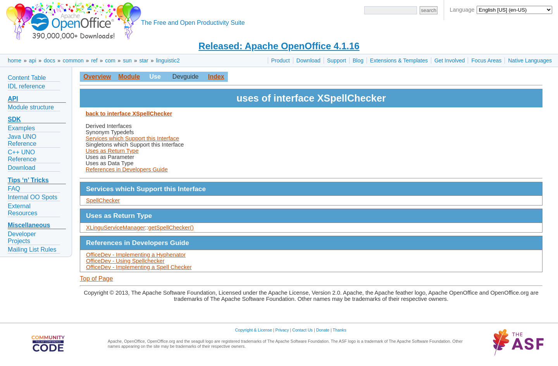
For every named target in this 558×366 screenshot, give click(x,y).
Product (280, 60)
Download (308, 60)
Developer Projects (22, 237)
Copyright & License (253, 330)
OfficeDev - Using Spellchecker (125, 261)
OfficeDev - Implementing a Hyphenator (136, 255)
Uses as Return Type (112, 151)
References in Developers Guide (127, 169)
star (143, 60)
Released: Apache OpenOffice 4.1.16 (278, 46)
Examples (21, 128)
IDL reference (26, 86)
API (13, 98)
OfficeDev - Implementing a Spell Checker (139, 267)
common (73, 60)
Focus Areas (486, 60)
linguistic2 (167, 60)
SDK (14, 119)
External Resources (22, 209)
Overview (97, 76)
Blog (358, 60)
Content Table (27, 77)
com (110, 60)
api (32, 60)
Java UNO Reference (22, 140)
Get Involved (449, 60)
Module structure (31, 107)
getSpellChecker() (171, 227)
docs (49, 60)
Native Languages (530, 60)
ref (94, 60)
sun (127, 60)
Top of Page (96, 278)
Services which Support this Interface (132, 138)
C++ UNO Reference (22, 155)
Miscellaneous (29, 225)
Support (336, 60)
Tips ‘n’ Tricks (28, 180)
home (14, 60)
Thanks (339, 330)
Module (129, 76)
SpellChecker (103, 200)
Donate (322, 330)
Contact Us (302, 330)
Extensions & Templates (399, 60)
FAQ (14, 188)
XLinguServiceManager (115, 227)
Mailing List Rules (32, 249)
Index (216, 76)
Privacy (282, 330)
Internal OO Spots (32, 197)
